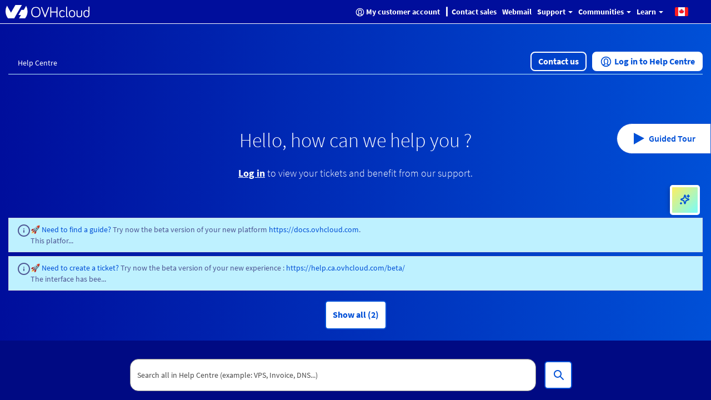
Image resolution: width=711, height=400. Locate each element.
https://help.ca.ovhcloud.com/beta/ (345, 268)
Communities (604, 12)
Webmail (517, 12)
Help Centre (37, 63)
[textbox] (333, 375)
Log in (251, 173)
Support (555, 12)
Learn (650, 12)
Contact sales (474, 12)
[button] (681, 11)
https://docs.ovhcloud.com (314, 229)
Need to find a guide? (77, 229)
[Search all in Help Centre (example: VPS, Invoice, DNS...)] (558, 375)
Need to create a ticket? (80, 268)
